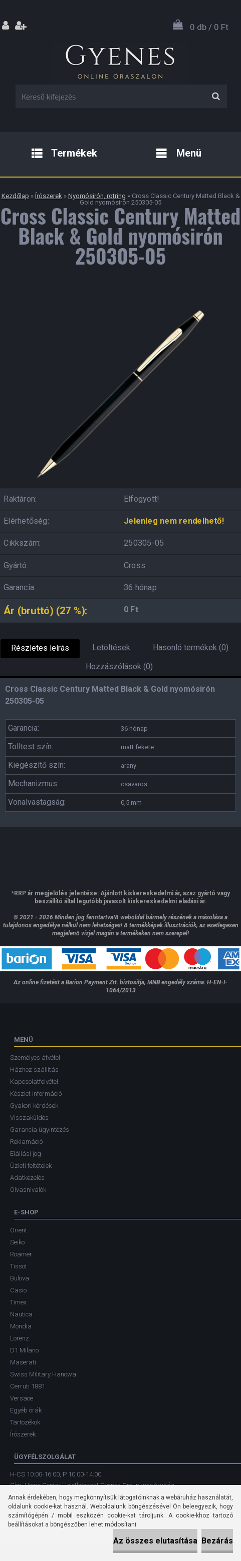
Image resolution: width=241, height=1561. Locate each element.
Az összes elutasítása (155, 1540)
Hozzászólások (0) (119, 666)
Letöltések (111, 647)
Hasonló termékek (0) (190, 647)
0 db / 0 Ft (209, 27)
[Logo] (119, 60)
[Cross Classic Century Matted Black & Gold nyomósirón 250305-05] (120, 302)
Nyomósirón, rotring (97, 196)
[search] (215, 96)
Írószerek (48, 196)
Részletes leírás (40, 648)
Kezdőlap (15, 196)
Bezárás (217, 1540)
